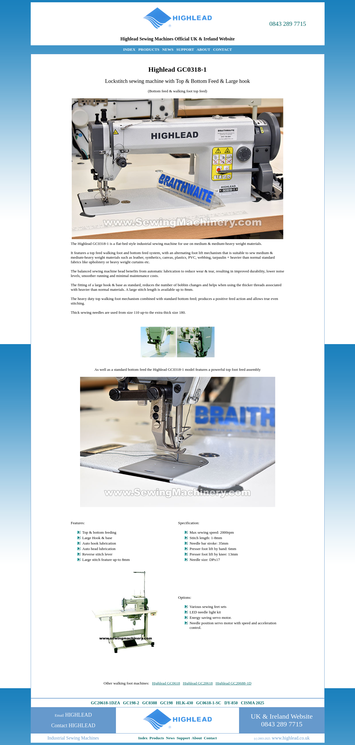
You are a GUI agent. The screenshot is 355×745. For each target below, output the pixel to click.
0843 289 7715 (287, 23)
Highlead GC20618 (198, 683)
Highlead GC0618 (166, 683)
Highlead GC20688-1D (233, 683)
